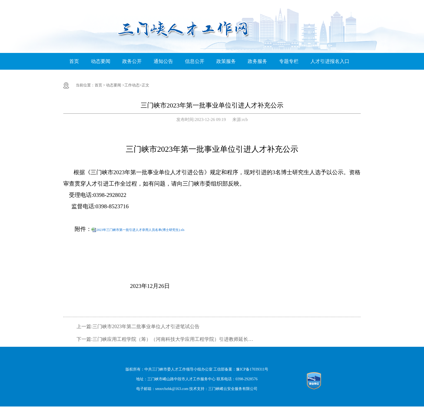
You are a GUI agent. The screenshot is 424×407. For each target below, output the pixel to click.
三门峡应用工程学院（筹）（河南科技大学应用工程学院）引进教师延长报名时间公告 (173, 339)
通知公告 (163, 61)
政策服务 (226, 61)
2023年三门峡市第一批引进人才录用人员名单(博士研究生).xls (140, 230)
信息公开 (194, 61)
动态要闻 (100, 61)
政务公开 (132, 61)
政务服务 (257, 61)
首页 (74, 61)
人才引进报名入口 (329, 61)
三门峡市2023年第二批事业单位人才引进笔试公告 (146, 326)
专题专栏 (289, 61)
